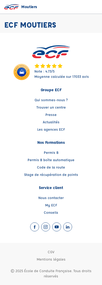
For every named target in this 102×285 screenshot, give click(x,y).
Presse (51, 114)
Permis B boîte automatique (51, 159)
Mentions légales (51, 259)
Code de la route (51, 167)
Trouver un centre (51, 107)
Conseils (51, 212)
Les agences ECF (51, 129)
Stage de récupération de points (51, 174)
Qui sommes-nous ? (51, 100)
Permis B (51, 152)
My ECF (51, 205)
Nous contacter (51, 197)
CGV (51, 252)
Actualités (51, 122)
